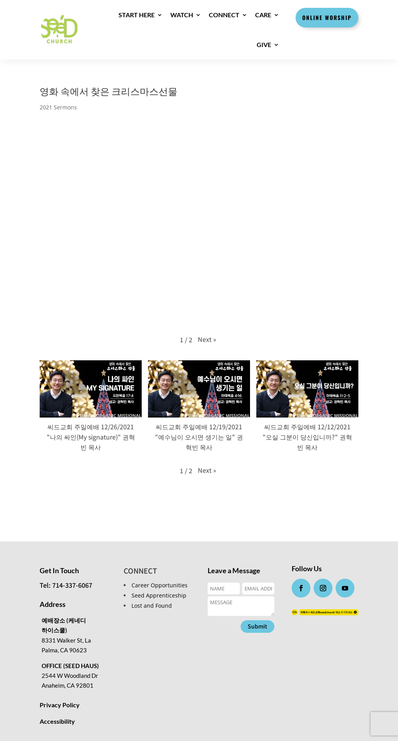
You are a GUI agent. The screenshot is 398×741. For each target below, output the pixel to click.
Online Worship (327, 17)
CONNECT (224, 14)
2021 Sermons (58, 107)
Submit (257, 626)
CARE (263, 14)
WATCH (181, 14)
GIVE (264, 44)
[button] (207, 339)
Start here (137, 14)
